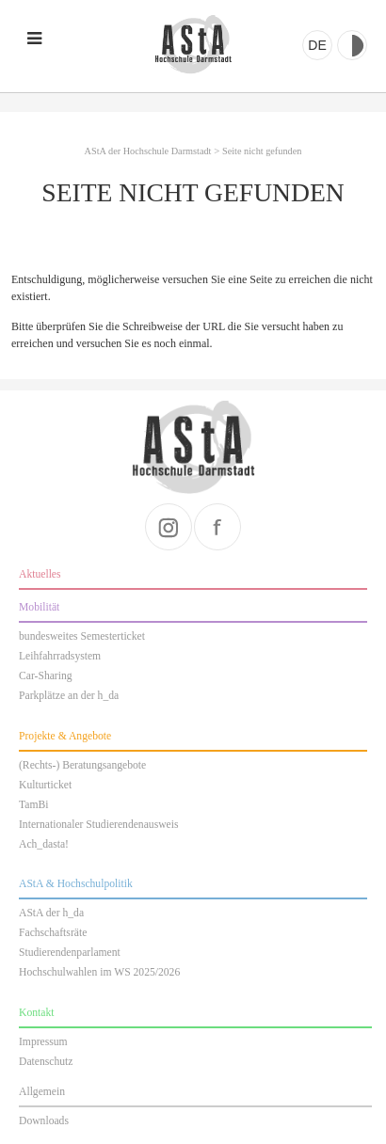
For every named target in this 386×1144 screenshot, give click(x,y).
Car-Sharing (45, 676)
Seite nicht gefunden (261, 151)
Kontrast (352, 45)
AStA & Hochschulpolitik (76, 884)
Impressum (43, 1042)
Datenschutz (45, 1062)
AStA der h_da (51, 913)
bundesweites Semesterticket (82, 636)
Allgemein (42, 1092)
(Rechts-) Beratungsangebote (82, 765)
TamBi (33, 805)
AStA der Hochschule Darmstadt (193, 44)
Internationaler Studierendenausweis (98, 824)
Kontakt (36, 1013)
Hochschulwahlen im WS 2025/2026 (99, 972)
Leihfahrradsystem (60, 656)
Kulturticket (45, 785)
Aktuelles (40, 574)
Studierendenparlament (70, 952)
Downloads (44, 1121)
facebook (217, 526)
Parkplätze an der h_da (69, 696)
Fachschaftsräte (53, 933)
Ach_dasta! (44, 844)
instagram (168, 526)
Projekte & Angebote (65, 736)
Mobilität (39, 607)
